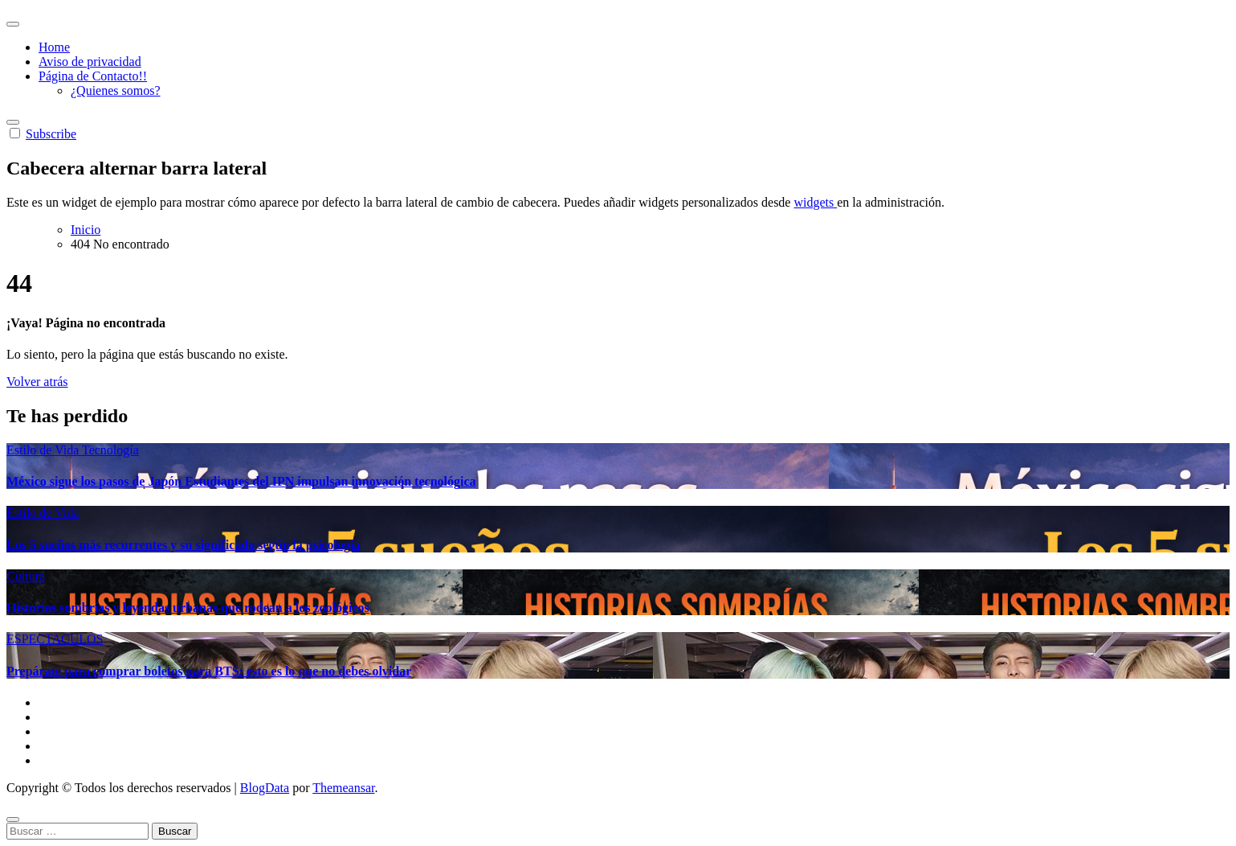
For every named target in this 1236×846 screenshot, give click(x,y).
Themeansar (343, 788)
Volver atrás (37, 381)
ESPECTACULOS (55, 639)
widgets (815, 202)
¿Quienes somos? (116, 90)
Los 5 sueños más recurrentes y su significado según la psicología (183, 545)
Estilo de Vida (44, 450)
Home (54, 47)
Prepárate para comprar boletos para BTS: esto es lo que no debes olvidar (208, 671)
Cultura (25, 576)
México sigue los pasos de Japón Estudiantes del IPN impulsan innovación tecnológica (241, 481)
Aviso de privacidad (90, 61)
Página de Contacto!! (93, 76)
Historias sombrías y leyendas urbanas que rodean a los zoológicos (187, 607)
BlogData (264, 788)
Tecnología (110, 450)
